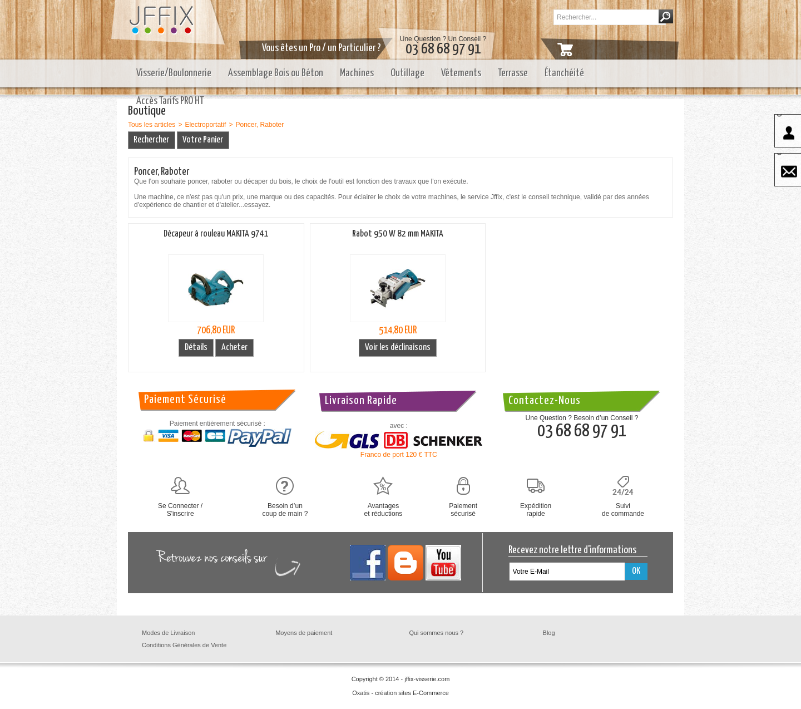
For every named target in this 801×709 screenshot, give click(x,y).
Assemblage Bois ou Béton (275, 73)
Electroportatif (205, 125)
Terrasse (513, 73)
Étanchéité (564, 73)
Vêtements (461, 73)
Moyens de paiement (303, 632)
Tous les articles (151, 125)
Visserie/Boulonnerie (173, 73)
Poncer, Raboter (259, 125)
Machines (357, 73)
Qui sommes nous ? (436, 632)
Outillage (407, 73)
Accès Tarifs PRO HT (170, 101)
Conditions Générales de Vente (184, 645)
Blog (549, 632)
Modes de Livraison (168, 632)
